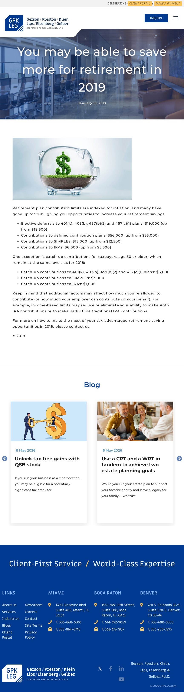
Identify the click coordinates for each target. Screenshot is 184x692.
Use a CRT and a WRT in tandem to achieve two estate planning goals (131, 465)
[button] (175, 18)
